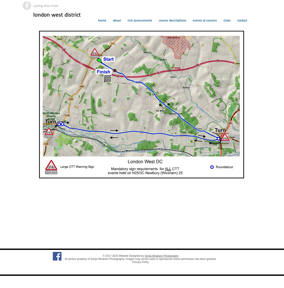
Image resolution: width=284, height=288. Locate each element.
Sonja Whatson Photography (162, 255)
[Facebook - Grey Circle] (27, 5)
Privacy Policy (140, 262)
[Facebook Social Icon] (57, 256)
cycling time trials (45, 6)
